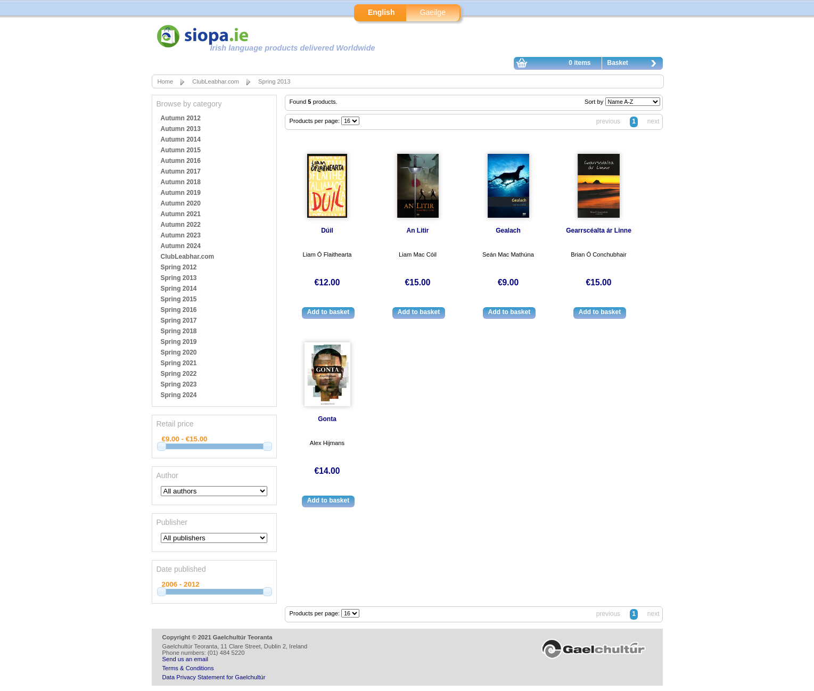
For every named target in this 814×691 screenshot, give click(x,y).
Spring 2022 (179, 373)
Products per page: (316, 121)
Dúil (327, 230)
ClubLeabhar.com (215, 81)
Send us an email (185, 659)
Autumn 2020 (181, 203)
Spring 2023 (179, 384)
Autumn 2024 (181, 246)
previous (608, 121)
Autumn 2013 (181, 129)
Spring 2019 (179, 342)
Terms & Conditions (188, 668)
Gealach (508, 230)
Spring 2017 (179, 320)
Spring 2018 (179, 331)
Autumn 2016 (181, 160)
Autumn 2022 (181, 224)
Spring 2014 (179, 288)
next (653, 121)
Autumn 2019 (181, 192)
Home (166, 81)
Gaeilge (433, 12)
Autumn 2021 (181, 214)
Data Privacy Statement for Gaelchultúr (214, 677)
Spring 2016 (179, 310)
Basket (634, 64)
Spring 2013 (274, 81)
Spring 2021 (179, 363)
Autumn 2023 (181, 235)
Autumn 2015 (181, 150)
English (381, 12)
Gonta (327, 419)
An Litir (418, 230)
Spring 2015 (179, 299)
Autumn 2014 (181, 139)
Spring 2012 (179, 267)
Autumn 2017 (181, 171)
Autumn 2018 (181, 182)
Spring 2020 (179, 352)
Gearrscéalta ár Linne (598, 230)
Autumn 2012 (181, 118)
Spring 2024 (179, 395)
